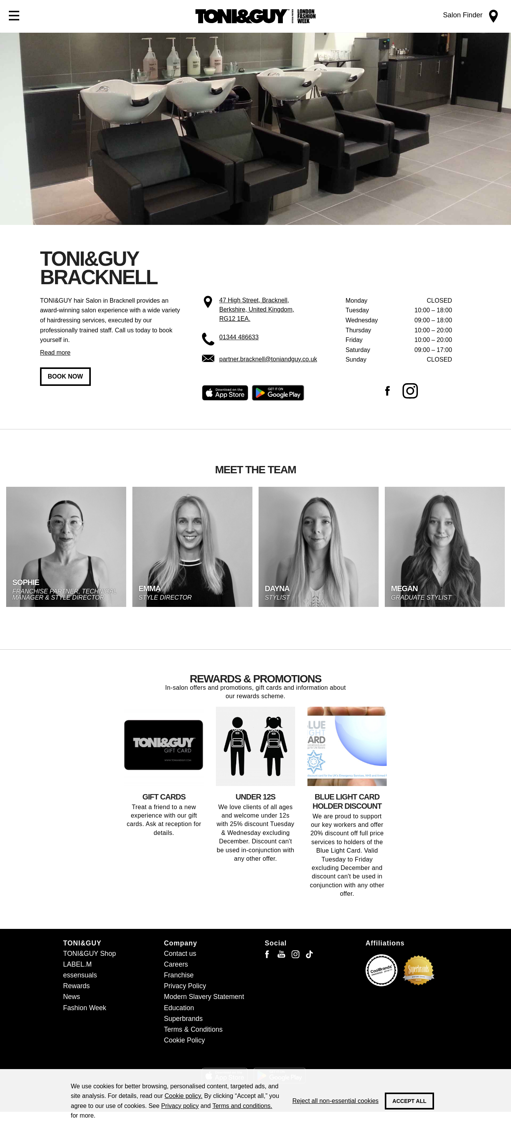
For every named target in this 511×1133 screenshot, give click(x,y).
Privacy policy (180, 1106)
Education (179, 1008)
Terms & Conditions (193, 1029)
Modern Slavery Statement (204, 997)
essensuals (80, 975)
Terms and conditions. (242, 1106)
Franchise (179, 975)
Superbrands (183, 1018)
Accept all (409, 1101)
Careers (176, 964)
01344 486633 (239, 337)
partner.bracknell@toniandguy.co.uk (268, 359)
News (71, 997)
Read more (55, 352)
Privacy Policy (185, 986)
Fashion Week (84, 1008)
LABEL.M (77, 964)
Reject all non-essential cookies (335, 1101)
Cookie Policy (184, 1040)
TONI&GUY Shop (89, 953)
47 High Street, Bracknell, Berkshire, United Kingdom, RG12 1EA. (256, 309)
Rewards (76, 986)
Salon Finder (463, 15)
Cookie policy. (183, 1096)
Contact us (180, 953)
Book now (65, 376)
